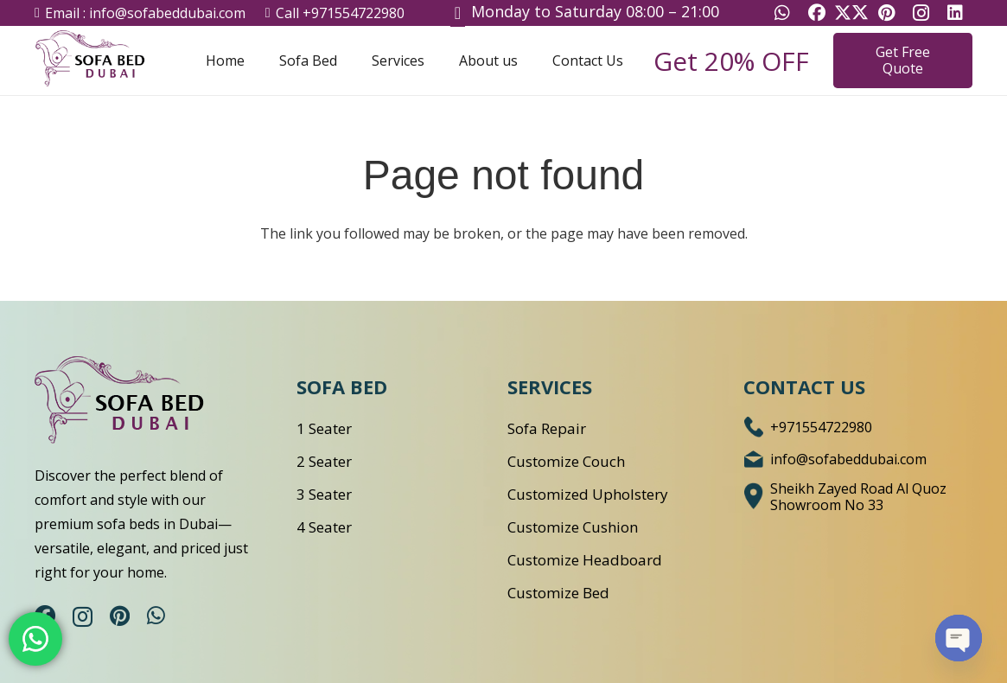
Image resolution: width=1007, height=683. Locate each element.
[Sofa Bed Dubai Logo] (104, 60)
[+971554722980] (757, 427)
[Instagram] (82, 616)
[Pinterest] (120, 615)
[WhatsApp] (156, 615)
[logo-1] (140, 403)
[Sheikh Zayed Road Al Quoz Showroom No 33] (757, 497)
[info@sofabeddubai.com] (757, 459)
